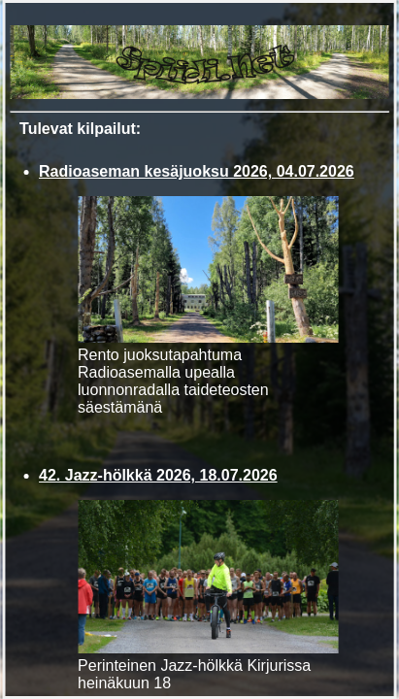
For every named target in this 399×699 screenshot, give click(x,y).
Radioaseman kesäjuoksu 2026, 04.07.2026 (196, 171)
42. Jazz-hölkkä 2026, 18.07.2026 (158, 475)
